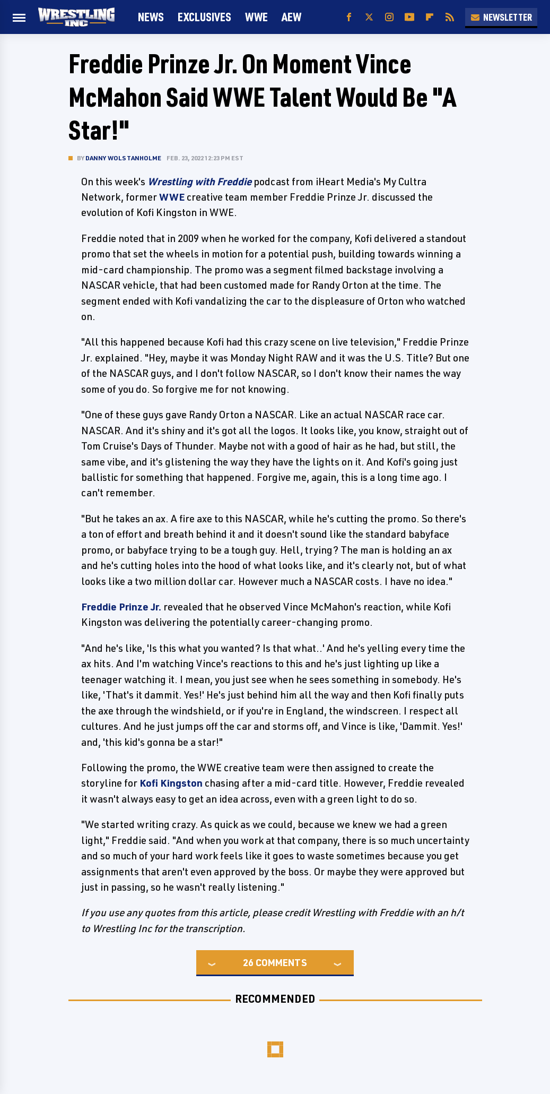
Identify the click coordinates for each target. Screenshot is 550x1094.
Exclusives (204, 17)
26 (248, 962)
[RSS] (450, 17)
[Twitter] (369, 17)
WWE (256, 17)
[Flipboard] (429, 17)
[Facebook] (349, 17)
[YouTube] (409, 17)
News (151, 17)
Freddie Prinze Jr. (121, 606)
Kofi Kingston (171, 783)
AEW (291, 17)
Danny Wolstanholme (123, 158)
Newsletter (501, 17)
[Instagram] (389, 17)
